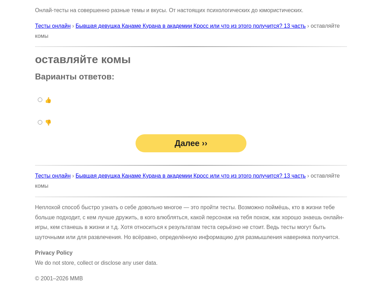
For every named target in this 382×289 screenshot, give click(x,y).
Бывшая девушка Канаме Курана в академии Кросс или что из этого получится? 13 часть (191, 26)
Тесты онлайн (53, 26)
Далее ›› (191, 143)
